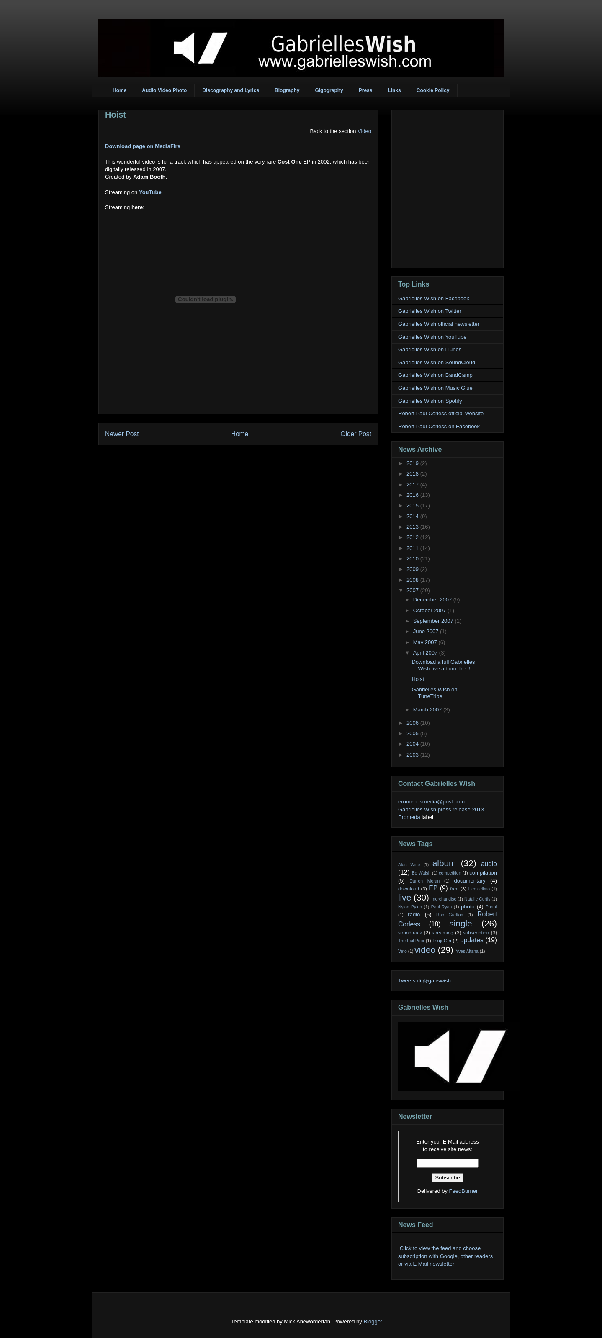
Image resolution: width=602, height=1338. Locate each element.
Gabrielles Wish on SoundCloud (436, 362)
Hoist (115, 114)
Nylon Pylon (410, 907)
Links (394, 90)
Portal (491, 907)
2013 (413, 527)
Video (364, 131)
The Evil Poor (411, 941)
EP (433, 888)
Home (119, 90)
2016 (413, 495)
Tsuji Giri (441, 940)
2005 (413, 733)
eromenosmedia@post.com (431, 801)
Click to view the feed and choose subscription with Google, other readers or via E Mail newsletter (445, 1255)
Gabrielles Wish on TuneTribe (434, 692)
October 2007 (430, 610)
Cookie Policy (433, 90)
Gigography (329, 90)
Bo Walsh (421, 873)
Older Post (355, 433)
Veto (402, 951)
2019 (413, 463)
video (424, 949)
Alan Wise (409, 864)
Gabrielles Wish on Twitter (429, 311)
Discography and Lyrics (230, 90)
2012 (413, 537)
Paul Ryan (441, 907)
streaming (442, 932)
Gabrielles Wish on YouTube (432, 337)
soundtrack (410, 932)
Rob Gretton (449, 915)
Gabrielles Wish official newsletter (438, 324)
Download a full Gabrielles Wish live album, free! (443, 665)
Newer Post (122, 433)
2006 (413, 723)
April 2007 (426, 653)
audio (489, 863)
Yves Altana (467, 951)
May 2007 (426, 642)
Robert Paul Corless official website (441, 413)
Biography (287, 90)
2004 (413, 744)
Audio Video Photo (164, 90)
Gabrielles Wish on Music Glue (435, 388)
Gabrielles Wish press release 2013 (441, 809)
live (404, 897)
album (444, 863)
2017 (413, 484)
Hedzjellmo (479, 889)
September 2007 (434, 621)
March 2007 (428, 709)
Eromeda (409, 817)
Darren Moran (424, 881)
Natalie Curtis (477, 899)
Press (366, 90)
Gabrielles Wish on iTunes (429, 349)
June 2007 (426, 631)
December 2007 (433, 599)
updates (472, 940)
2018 (413, 474)
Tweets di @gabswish (424, 980)
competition (450, 873)
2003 (413, 755)
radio (414, 914)
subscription (476, 932)
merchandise (444, 899)
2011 (413, 548)
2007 (413, 590)
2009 (413, 569)
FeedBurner (463, 1191)
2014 (413, 516)
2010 (413, 558)
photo (468, 906)
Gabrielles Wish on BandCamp (435, 375)
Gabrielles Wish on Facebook (433, 298)
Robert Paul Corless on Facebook (439, 426)
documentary (469, 881)
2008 (413, 580)
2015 (413, 505)
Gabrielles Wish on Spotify (430, 401)
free (454, 888)
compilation (483, 873)
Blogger (372, 1321)
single (460, 923)
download (408, 888)
